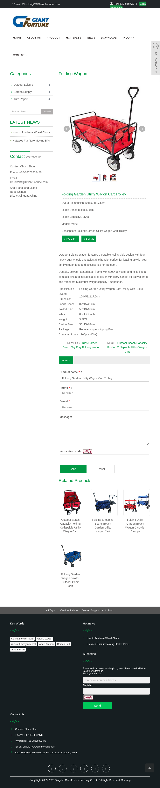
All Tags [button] (50, 610)
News (91, 37)
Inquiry (128, 37)
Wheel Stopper (46, 644)
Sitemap (126, 780)
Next (142, 129)
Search (47, 111)
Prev (67, 129)
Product (53, 37)
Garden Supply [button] (90, 610)
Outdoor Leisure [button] (69, 610)
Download (109, 37)
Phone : (66, 387)
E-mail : (66, 401)
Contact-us (22, 55)
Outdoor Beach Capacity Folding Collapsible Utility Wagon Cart (127, 347)
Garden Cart (63, 644)
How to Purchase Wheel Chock (31, 132)
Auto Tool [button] (107, 610)
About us (34, 37)
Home (17, 37)
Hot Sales (73, 37)
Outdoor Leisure (23, 84)
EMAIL (89, 238)
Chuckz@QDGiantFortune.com (29, 182)
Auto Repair (21, 99)
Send (73, 469)
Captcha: (88, 685)
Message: (66, 417)
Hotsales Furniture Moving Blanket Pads (108, 644)
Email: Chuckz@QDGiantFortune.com (36, 4)
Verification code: (71, 451)
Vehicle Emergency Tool (23, 644)
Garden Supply (23, 91)
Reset (101, 469)
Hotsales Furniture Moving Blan (32, 140)
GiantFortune (18, 649)
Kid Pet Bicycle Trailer (22, 638)
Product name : (71, 372)
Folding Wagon (78, 254)
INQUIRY (70, 238)
